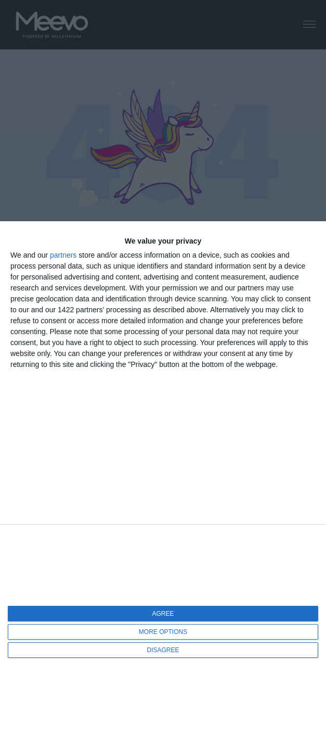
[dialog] (163, 479)
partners (63, 255)
